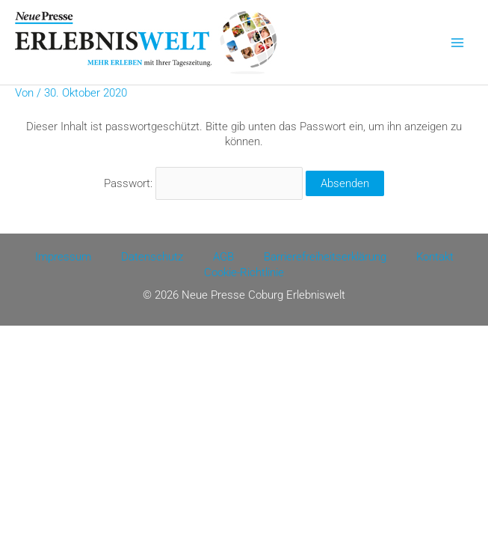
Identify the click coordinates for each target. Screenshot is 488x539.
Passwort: (203, 183)
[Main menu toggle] (457, 42)
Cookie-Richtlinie (244, 272)
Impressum (63, 257)
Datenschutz (152, 257)
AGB (223, 257)
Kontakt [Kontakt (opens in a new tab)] (435, 257)
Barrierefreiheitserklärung (325, 257)
